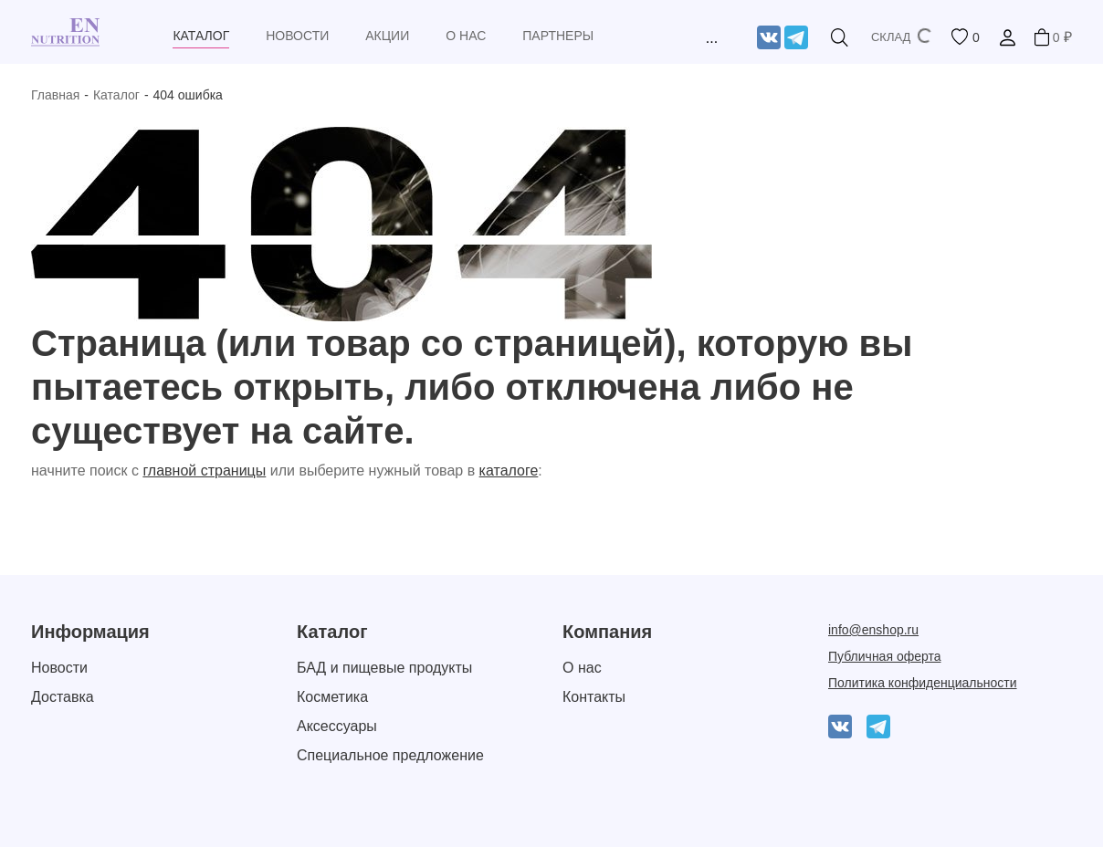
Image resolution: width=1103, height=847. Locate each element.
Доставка (62, 697)
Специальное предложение (390, 755)
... (712, 38)
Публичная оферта (884, 656)
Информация (90, 632)
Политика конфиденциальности (922, 682)
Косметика (332, 697)
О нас (582, 667)
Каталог (116, 95)
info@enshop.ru (873, 629)
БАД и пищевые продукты (384, 667)
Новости (59, 667)
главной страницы (204, 470)
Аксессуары (337, 726)
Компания (607, 632)
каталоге (509, 470)
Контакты (593, 697)
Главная (55, 95)
